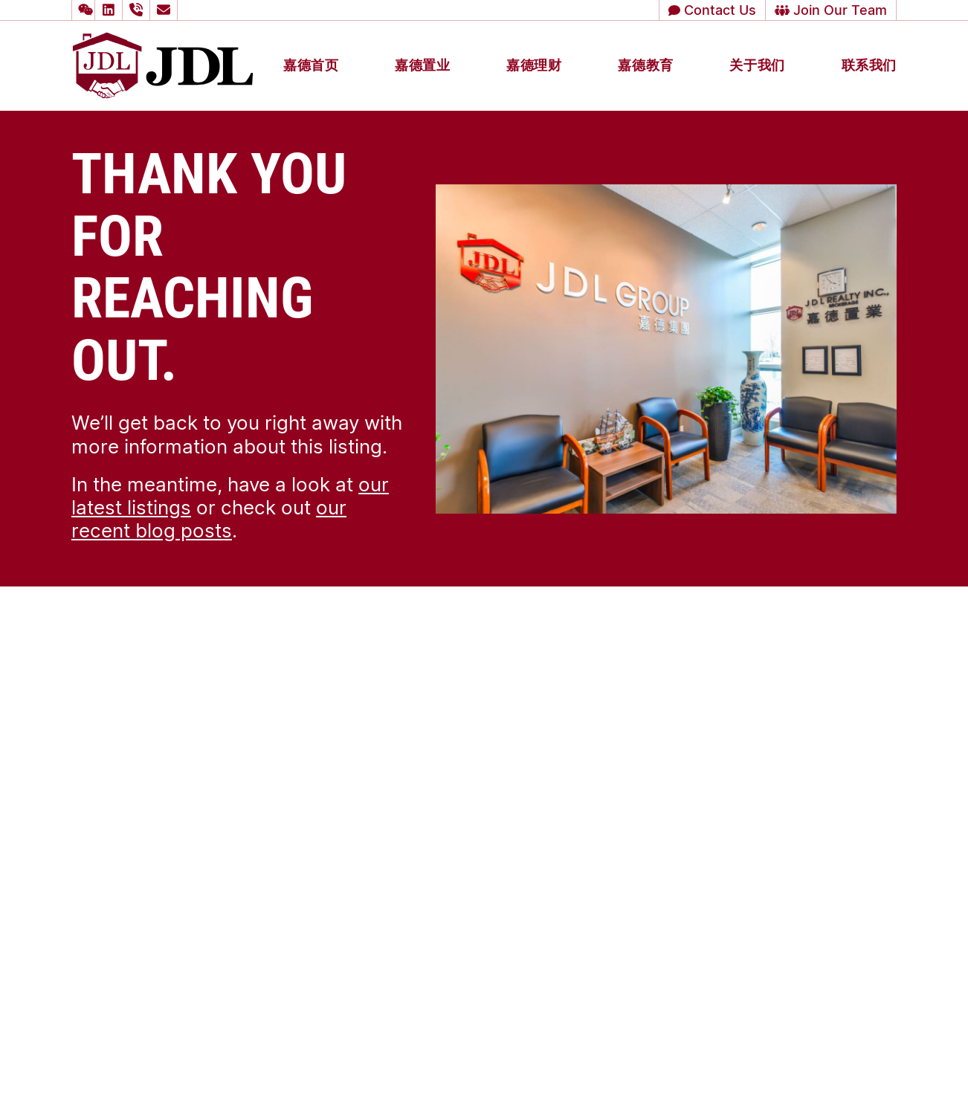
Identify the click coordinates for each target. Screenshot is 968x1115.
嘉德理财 (533, 64)
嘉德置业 (422, 64)
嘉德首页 (310, 64)
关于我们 (756, 64)
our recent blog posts (208, 518)
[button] (83, 10)
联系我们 (869, 64)
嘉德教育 (645, 64)
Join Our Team (831, 9)
